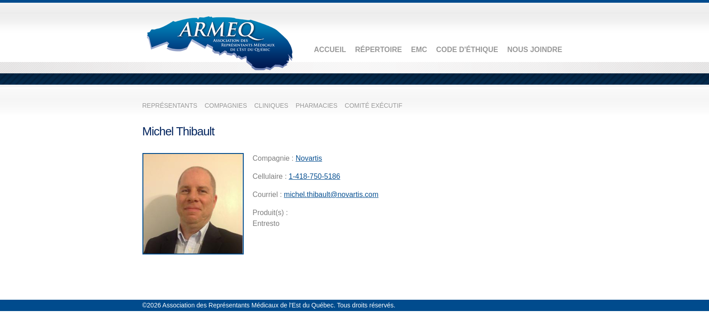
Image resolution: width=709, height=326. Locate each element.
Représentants (170, 105)
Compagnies (225, 105)
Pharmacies (317, 105)
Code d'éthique (467, 49)
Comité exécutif (373, 105)
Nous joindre (534, 49)
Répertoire (378, 49)
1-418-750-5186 (314, 176)
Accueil (330, 49)
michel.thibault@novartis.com (331, 194)
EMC (419, 49)
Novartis (309, 158)
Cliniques (271, 105)
